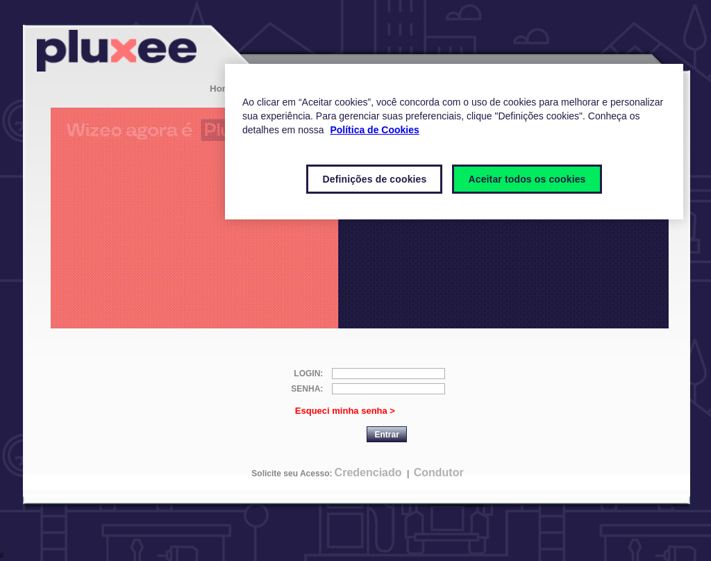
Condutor (439, 472)
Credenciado (368, 472)
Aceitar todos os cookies (526, 179)
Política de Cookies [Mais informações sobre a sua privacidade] (374, 129)
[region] (454, 141)
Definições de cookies (374, 179)
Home (222, 88)
